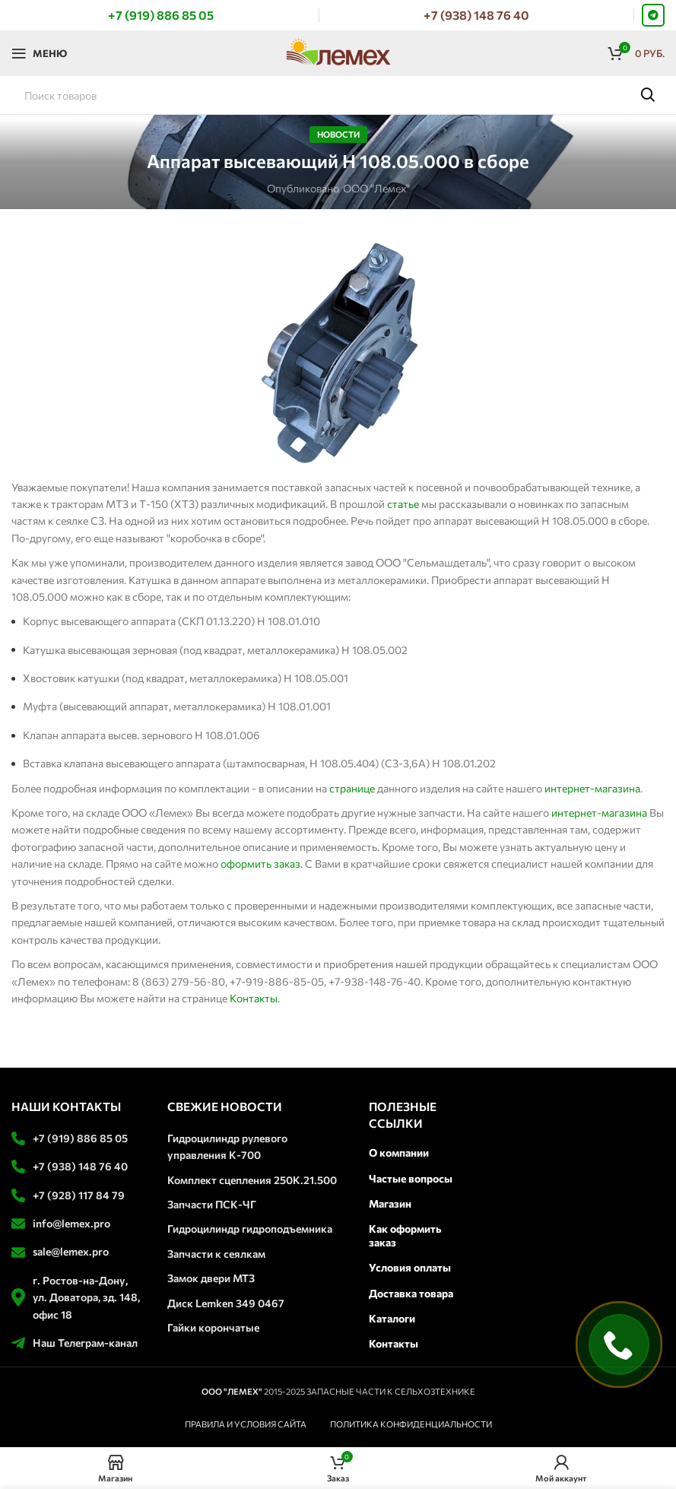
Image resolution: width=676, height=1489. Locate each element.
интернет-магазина (592, 788)
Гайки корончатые (213, 1327)
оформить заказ (260, 863)
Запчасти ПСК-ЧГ (211, 1204)
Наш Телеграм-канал (85, 1342)
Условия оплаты (410, 1267)
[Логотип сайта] (338, 51)
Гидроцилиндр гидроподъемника (249, 1228)
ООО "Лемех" (376, 188)
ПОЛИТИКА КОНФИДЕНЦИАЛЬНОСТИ (411, 1424)
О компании (399, 1152)
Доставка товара (411, 1293)
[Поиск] (338, 95)
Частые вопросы (410, 1178)
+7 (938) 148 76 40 (80, 1166)
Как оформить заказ (405, 1235)
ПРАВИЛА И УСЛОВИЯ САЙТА (245, 1424)
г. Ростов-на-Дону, (80, 1280)
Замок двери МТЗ (211, 1278)
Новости (338, 134)
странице (352, 788)
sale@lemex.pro (71, 1251)
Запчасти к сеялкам (216, 1253)
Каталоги (392, 1318)
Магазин (390, 1203)
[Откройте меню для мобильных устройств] (39, 53)
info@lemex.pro (71, 1223)
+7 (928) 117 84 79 (79, 1195)
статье (403, 503)
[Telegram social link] (653, 15)
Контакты (254, 998)
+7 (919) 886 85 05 (80, 1138)
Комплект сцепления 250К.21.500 (252, 1179)
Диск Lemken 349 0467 (225, 1303)
